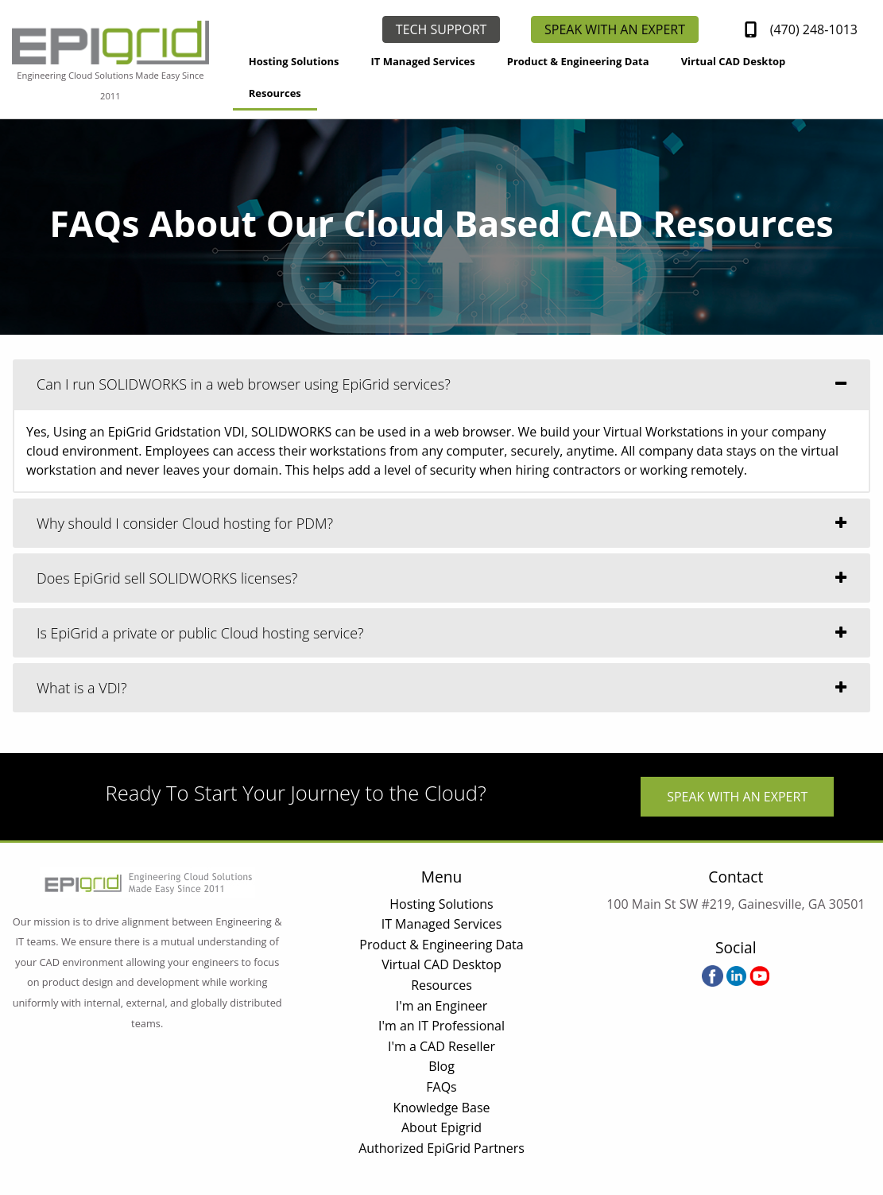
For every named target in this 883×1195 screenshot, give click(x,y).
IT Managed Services (422, 61)
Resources (275, 93)
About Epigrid (441, 1127)
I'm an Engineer (442, 1006)
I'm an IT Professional (441, 1025)
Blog (441, 1066)
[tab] (441, 384)
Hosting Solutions (294, 61)
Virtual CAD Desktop (733, 61)
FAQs (441, 1087)
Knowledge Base (441, 1107)
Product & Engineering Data (578, 61)
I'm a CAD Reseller (441, 1046)
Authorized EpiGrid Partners (441, 1148)
